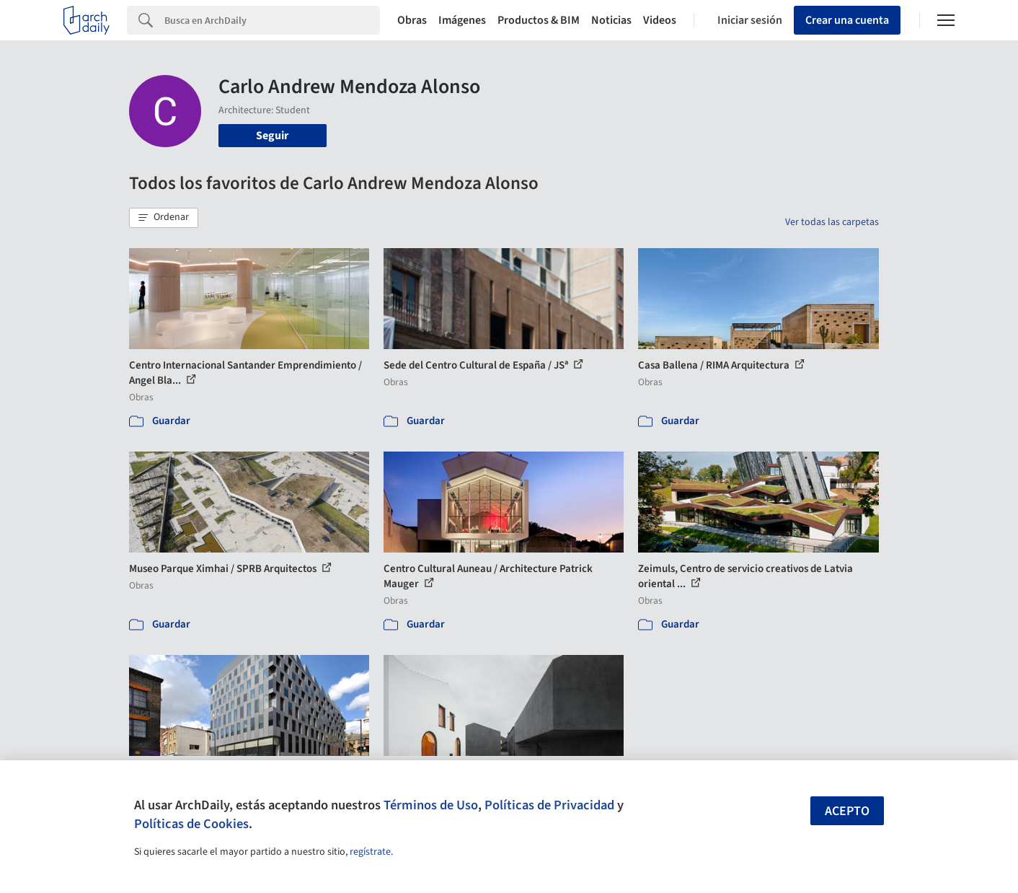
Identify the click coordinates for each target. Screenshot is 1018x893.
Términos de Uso (431, 805)
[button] (163, 218)
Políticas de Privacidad (549, 805)
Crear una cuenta (847, 20)
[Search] (272, 20)
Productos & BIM (538, 20)
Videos (659, 20)
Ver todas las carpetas (832, 222)
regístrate (370, 852)
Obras (412, 20)
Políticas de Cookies (191, 823)
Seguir (272, 136)
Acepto (847, 811)
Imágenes (462, 20)
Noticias (611, 20)
